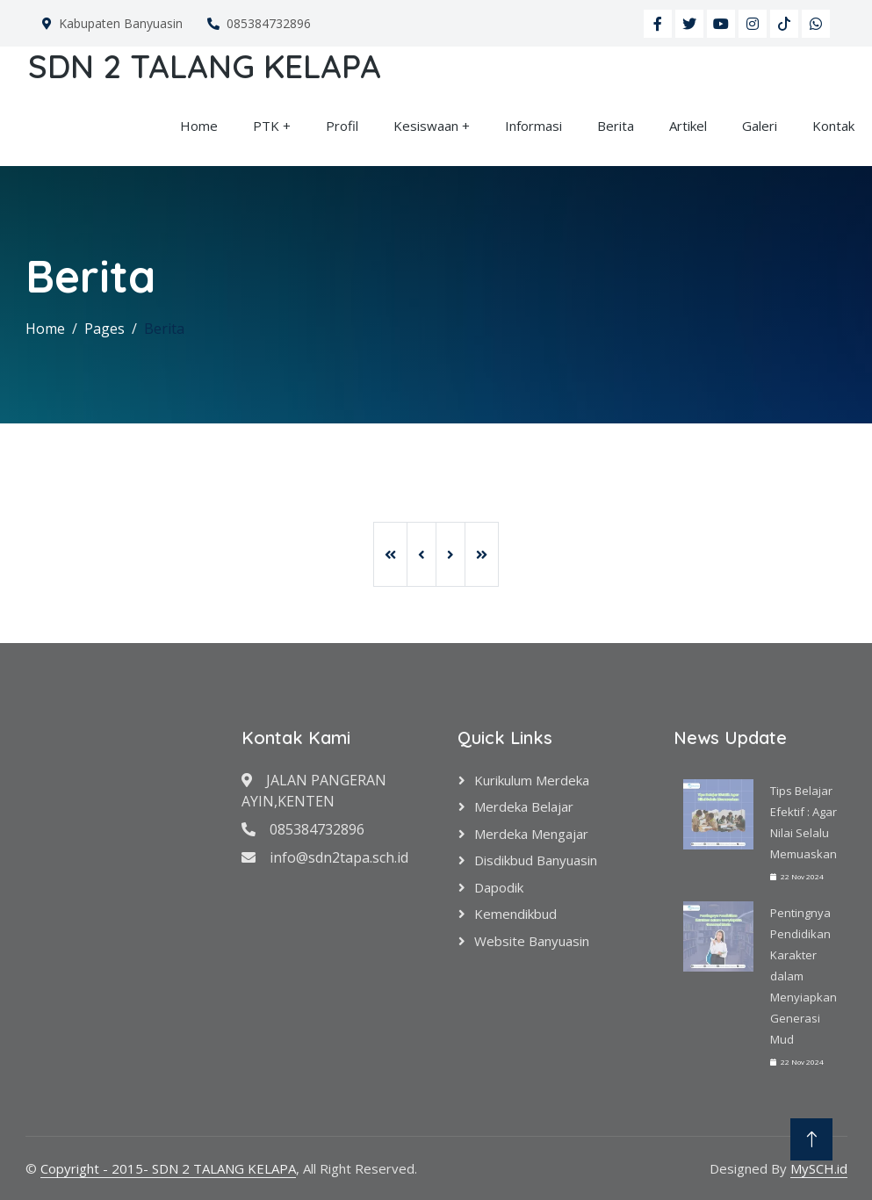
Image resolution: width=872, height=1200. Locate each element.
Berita (615, 125)
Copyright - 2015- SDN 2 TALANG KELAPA (168, 1168)
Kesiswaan (425, 125)
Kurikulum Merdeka (531, 780)
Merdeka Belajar (523, 806)
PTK (266, 125)
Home (199, 125)
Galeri (759, 125)
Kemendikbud (515, 913)
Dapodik (498, 887)
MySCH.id (818, 1168)
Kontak (833, 125)
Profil (342, 125)
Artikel (688, 125)
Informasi (533, 125)
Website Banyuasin (531, 941)
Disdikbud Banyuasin (535, 860)
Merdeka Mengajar (531, 833)
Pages (104, 328)
